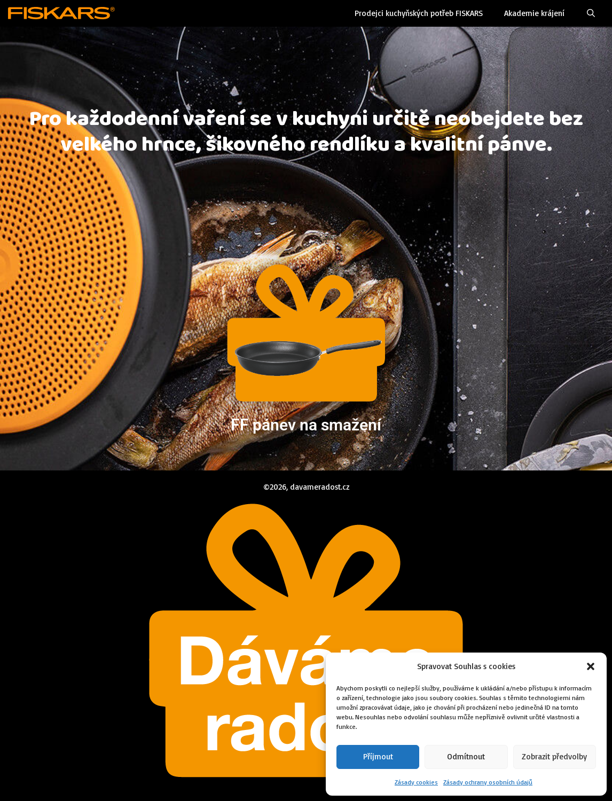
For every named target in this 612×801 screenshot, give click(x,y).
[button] (590, 666)
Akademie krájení (534, 13)
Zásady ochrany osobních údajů (487, 782)
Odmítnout (466, 756)
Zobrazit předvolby (554, 756)
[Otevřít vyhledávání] (591, 13)
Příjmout (378, 756)
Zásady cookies (416, 782)
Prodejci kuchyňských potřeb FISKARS (419, 13)
